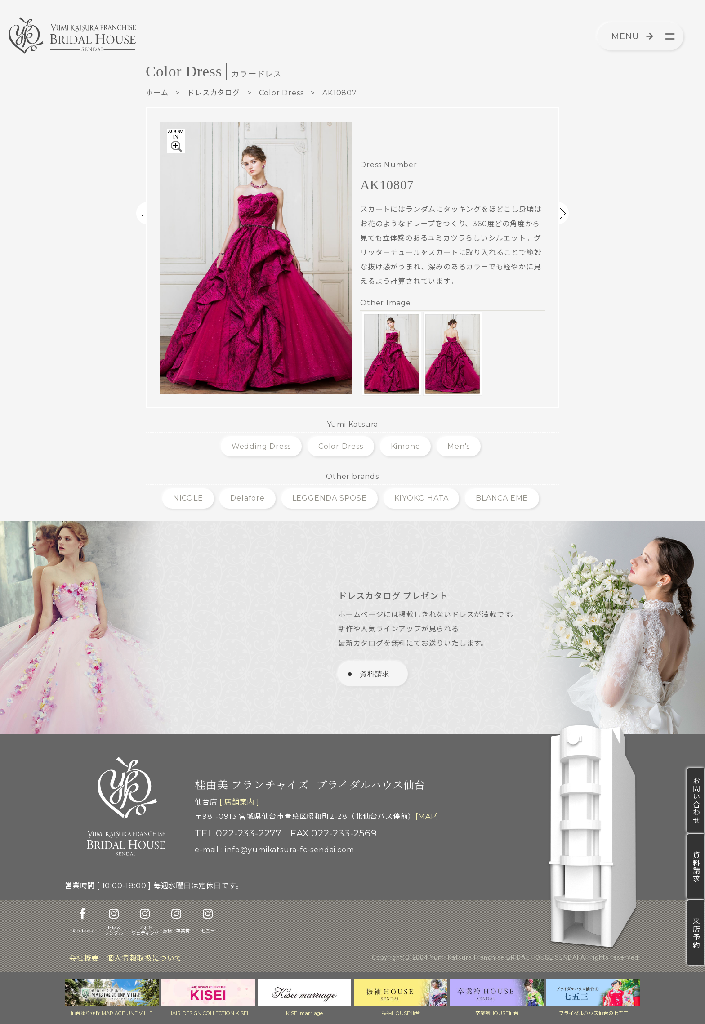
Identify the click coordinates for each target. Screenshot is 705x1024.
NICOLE (188, 498)
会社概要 (84, 958)
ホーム (157, 93)
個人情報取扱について (144, 958)
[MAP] (427, 816)
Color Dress (281, 93)
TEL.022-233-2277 (238, 833)
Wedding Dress (261, 446)
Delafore (247, 498)
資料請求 (696, 866)
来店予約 (696, 932)
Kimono (405, 446)
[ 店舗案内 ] (239, 802)
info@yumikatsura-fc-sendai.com (289, 849)
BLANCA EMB (502, 498)
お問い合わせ (696, 800)
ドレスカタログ (213, 93)
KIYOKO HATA (421, 498)
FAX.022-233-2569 (333, 833)
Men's (458, 446)
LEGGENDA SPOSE (329, 498)
